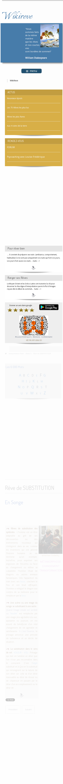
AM (33, 340)
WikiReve (14, 80)
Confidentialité (46, 337)
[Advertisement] (31, 208)
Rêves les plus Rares (16, 117)
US (40, 340)
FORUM (11, 147)
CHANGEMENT (51, 565)
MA (30, 340)
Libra (37, 340)
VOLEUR (18, 652)
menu (31, 71)
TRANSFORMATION (50, 570)
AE (27, 340)
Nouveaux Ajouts (14, 98)
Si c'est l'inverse (26, 631)
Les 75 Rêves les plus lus (18, 107)
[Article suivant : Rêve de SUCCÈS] (28, 709)
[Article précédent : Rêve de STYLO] (13, 709)
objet (35, 662)
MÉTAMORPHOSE (50, 561)
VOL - (26, 652)
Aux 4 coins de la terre (17, 126)
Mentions (36, 337)
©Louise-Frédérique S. (23, 337)
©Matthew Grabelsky (50, 555)
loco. (24, 595)
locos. (23, 581)
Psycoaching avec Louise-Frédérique (26, 156)
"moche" (14, 613)
